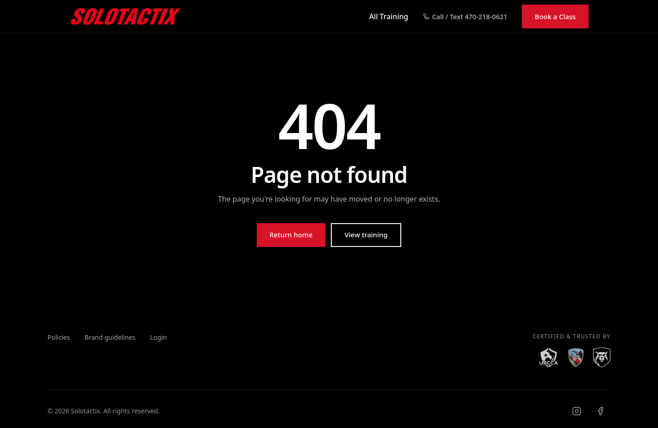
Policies (59, 337)
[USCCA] (548, 358)
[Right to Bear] (601, 358)
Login (158, 337)
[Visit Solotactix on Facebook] (600, 411)
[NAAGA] (576, 358)
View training (366, 234)
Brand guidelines (110, 337)
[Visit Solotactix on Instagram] (577, 411)
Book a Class (555, 16)
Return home (291, 234)
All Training (389, 16)
